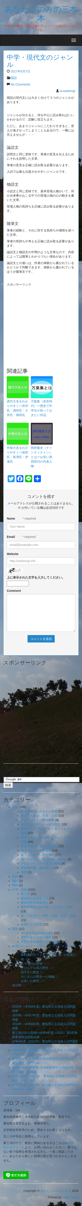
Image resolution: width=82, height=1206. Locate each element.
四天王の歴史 (30, 972)
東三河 (25, 894)
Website (12, 554)
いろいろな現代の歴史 (27, 963)
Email (11, 537)
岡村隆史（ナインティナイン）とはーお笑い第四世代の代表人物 (41, 457)
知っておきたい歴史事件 (37, 854)
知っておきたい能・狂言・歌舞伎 (44, 859)
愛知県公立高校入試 (34, 898)
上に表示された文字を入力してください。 (36, 577)
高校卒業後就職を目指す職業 (41, 941)
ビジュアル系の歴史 (34, 968)
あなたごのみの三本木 (41, 13)
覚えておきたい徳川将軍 (37, 820)
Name (11, 518)
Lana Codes (70, 1197)
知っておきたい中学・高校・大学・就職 (48, 915)
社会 (15, 807)
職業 (15, 928)
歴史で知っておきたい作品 (39, 846)
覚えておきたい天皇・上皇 (39, 815)
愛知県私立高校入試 (34, 902)
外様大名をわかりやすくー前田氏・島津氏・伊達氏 (17, 454)
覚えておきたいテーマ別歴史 (41, 824)
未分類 (16, 985)
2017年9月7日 (20, 71)
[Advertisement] (39, 318)
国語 (14, 78)
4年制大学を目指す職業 (37, 933)
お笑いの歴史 (30, 981)
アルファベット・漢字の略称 (41, 863)
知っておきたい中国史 (36, 850)
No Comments (20, 84)
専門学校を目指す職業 (36, 937)
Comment (14, 590)
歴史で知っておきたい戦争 (39, 811)
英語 (15, 876)
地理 (24, 872)
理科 (15, 885)
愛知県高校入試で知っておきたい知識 (47, 907)
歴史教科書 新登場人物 (37, 868)
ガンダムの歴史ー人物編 (37, 976)
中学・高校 (19, 889)
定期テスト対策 (31, 924)
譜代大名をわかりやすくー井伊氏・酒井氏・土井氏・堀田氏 (17, 408)
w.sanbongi (67, 91)
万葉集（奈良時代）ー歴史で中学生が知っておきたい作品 (41, 408)
